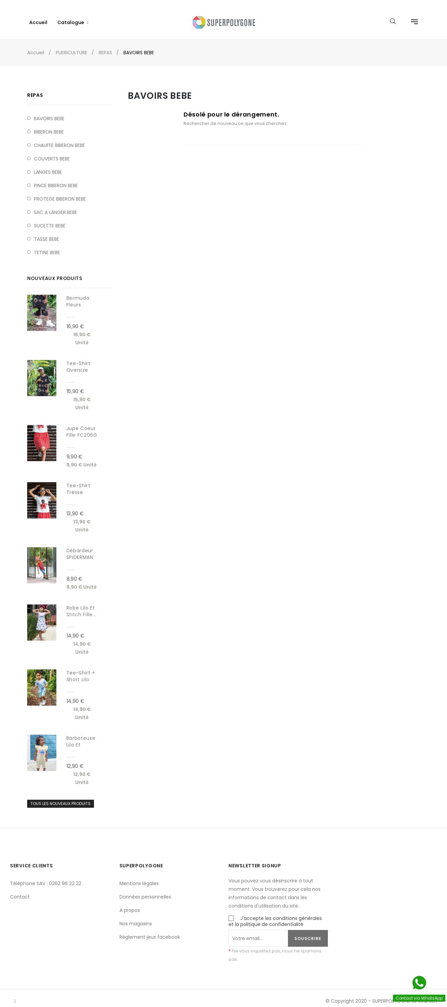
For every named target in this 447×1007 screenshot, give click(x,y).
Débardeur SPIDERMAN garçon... (79, 552)
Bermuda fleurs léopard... (78, 299)
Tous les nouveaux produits (61, 798)
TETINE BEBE (47, 246)
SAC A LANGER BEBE (55, 206)
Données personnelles (145, 891)
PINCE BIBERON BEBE (56, 179)
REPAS (35, 89)
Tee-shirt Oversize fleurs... (78, 364)
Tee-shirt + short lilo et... (80, 674)
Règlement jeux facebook (149, 931)
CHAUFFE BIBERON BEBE (59, 139)
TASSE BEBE (46, 233)
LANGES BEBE (48, 166)
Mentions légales (139, 877)
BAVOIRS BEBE (49, 112)
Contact (20, 891)
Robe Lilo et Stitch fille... (81, 605)
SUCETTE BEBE (49, 219)
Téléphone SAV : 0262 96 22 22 (45, 877)
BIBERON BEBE (49, 126)
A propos (129, 904)
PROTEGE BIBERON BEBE (60, 193)
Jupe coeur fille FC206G (81, 426)
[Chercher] (274, 132)
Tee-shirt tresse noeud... (78, 486)
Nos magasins (135, 918)
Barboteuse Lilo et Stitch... (81, 739)
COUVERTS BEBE (52, 152)
